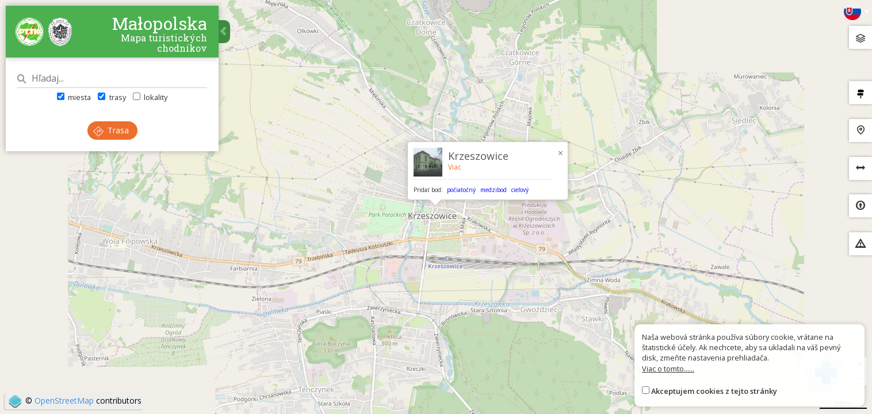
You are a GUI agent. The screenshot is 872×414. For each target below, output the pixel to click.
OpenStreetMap (64, 400)
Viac (454, 167)
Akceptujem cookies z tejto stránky (714, 391)
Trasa (111, 130)
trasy (111, 97)
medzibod (493, 190)
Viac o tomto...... (668, 368)
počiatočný (461, 190)
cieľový (520, 190)
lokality (150, 97)
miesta (74, 97)
